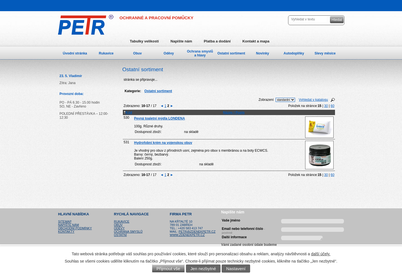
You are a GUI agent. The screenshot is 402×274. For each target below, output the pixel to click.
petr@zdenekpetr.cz (197, 231)
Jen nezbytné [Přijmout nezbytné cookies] (203, 268)
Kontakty (66, 231)
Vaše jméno (231, 220)
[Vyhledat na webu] (308, 19)
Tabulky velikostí (144, 41)
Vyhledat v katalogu (313, 100)
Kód (128, 113)
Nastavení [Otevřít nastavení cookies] (235, 268)
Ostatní (120, 235)
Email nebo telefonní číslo (243, 230)
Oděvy (169, 53)
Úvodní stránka (75, 53)
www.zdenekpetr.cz (187, 235)
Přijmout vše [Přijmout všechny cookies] (168, 268)
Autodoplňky (294, 53)
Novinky (262, 53)
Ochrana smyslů (128, 231)
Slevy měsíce (325, 53)
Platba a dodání (217, 41)
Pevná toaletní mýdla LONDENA (159, 118)
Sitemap (64, 221)
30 (326, 106)
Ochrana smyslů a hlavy (200, 53)
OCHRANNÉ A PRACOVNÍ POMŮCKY (156, 17)
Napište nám (181, 41)
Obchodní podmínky (75, 228)
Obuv (137, 53)
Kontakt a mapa (255, 41)
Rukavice (106, 53)
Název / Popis (234, 113)
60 (332, 106)
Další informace (234, 237)
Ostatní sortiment (231, 53)
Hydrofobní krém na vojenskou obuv (163, 143)
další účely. (320, 254)
